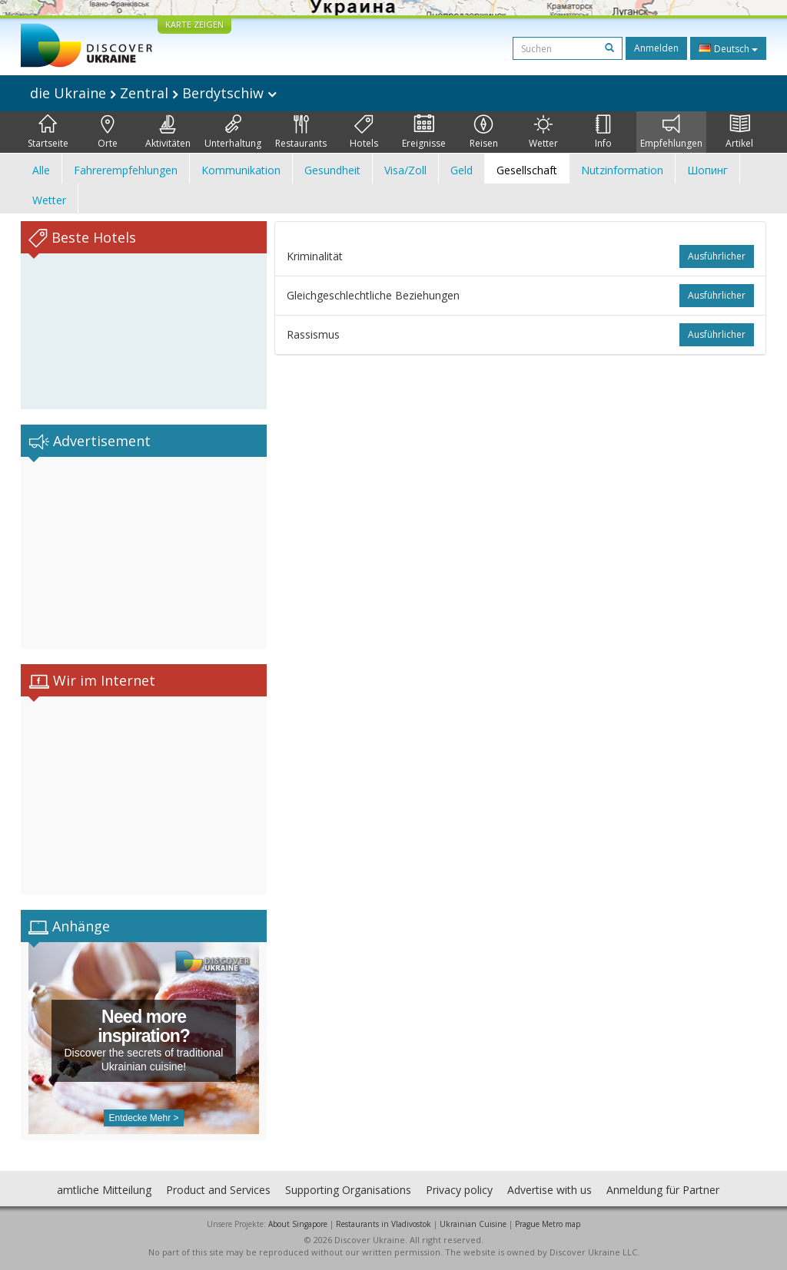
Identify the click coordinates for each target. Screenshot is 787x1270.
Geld (461, 170)
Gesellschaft (526, 170)
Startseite (48, 132)
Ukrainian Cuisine (473, 1224)
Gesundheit (332, 170)
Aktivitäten (168, 132)
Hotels (364, 132)
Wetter (543, 132)
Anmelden (656, 48)
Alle (41, 170)
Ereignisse (424, 132)
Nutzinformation (622, 170)
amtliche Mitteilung (104, 1189)
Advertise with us (549, 1189)
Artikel (739, 132)
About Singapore (297, 1224)
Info (603, 132)
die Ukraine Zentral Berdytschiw (153, 93)
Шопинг (707, 170)
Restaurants (301, 132)
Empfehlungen (671, 132)
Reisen (484, 132)
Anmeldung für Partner (662, 1189)
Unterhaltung (232, 132)
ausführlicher (716, 256)
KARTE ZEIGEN (194, 24)
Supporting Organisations (348, 1189)
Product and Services (218, 1189)
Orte (108, 132)
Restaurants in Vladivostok (383, 1224)
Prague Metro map (547, 1224)
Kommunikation (241, 170)
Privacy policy (459, 1189)
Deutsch (728, 48)
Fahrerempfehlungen (126, 170)
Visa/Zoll (405, 170)
